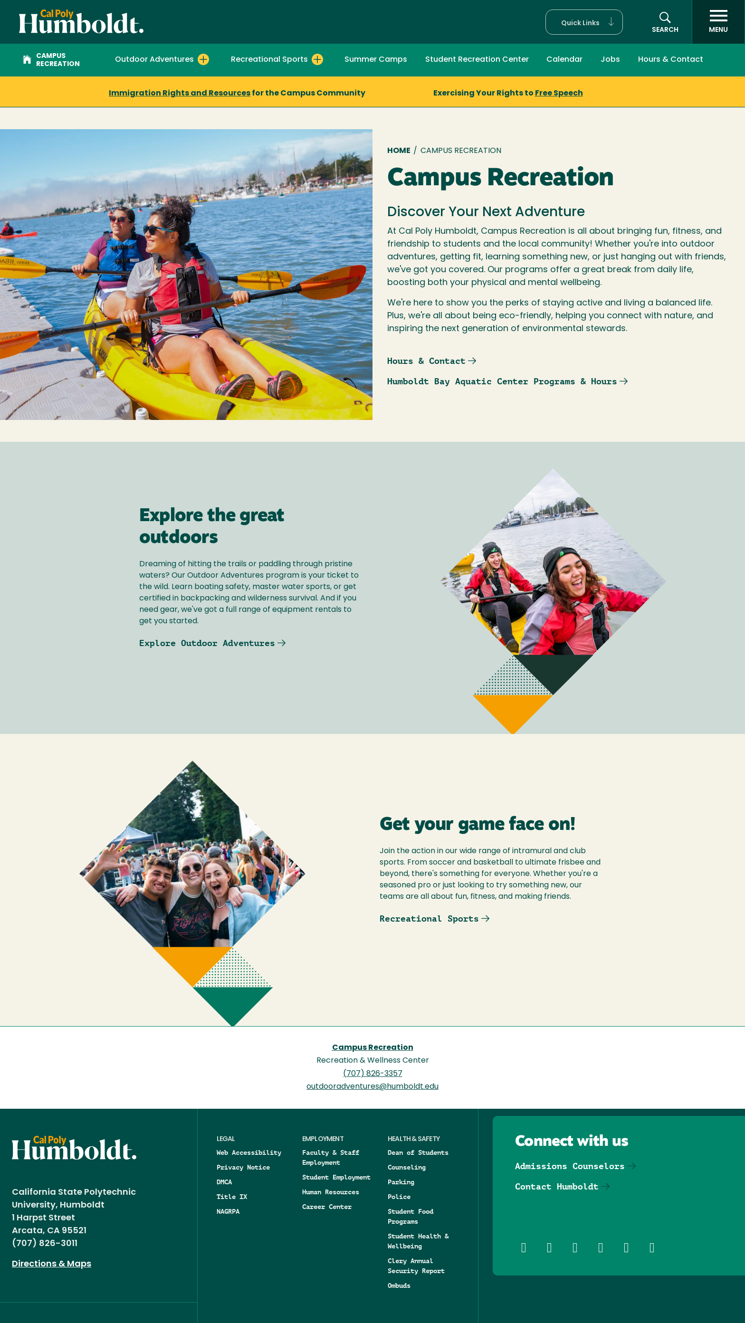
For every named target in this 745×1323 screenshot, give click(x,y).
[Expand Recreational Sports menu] (317, 59)
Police (399, 1196)
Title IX (232, 1196)
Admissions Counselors (570, 1166)
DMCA (224, 1182)
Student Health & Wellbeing (418, 1241)
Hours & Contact (670, 60)
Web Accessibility (249, 1152)
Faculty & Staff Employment (330, 1157)
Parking (401, 1182)
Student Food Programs (410, 1216)
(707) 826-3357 (372, 1074)
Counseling (407, 1167)
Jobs (610, 60)
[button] (584, 22)
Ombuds (399, 1285)
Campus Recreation (51, 60)
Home (399, 151)
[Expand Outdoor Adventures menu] (203, 59)
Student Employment (336, 1177)
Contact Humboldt (557, 1186)
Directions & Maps (51, 1264)
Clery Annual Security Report (416, 1266)
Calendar (564, 60)
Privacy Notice (243, 1167)
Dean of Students (418, 1152)
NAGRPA (228, 1211)
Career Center (327, 1206)
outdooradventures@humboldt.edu (372, 1087)
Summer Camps (375, 60)
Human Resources (330, 1192)
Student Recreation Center (477, 60)
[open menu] (718, 22)
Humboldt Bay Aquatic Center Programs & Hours (502, 381)
